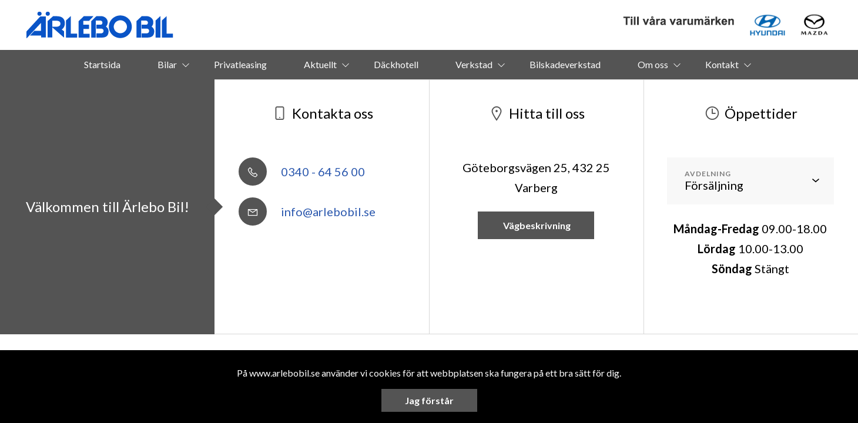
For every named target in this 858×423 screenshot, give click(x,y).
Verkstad (473, 64)
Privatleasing (240, 64)
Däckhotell (396, 64)
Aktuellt (320, 64)
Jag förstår (429, 400)
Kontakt (722, 64)
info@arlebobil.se (307, 211)
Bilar (167, 64)
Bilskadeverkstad (565, 64)
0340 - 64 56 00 (302, 171)
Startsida (102, 64)
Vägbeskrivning (536, 225)
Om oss (653, 64)
